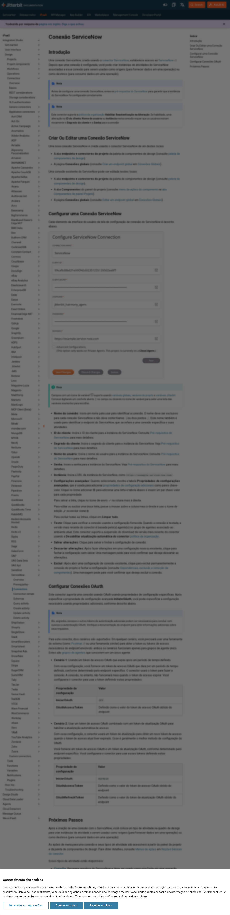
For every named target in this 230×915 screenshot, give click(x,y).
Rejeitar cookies (101, 905)
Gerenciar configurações (26, 905)
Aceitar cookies (66, 905)
